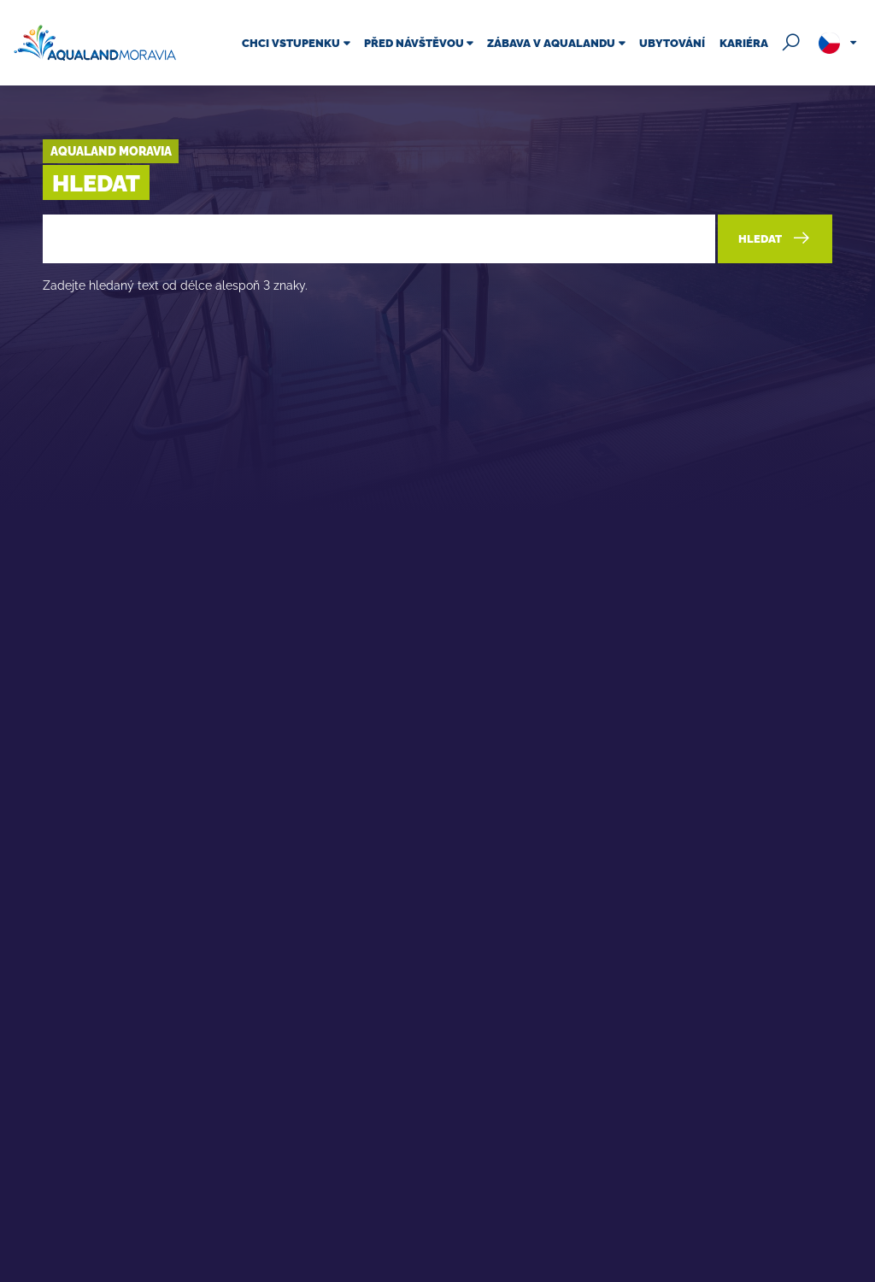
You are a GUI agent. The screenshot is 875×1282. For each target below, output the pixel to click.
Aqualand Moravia (111, 151)
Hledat (775, 237)
